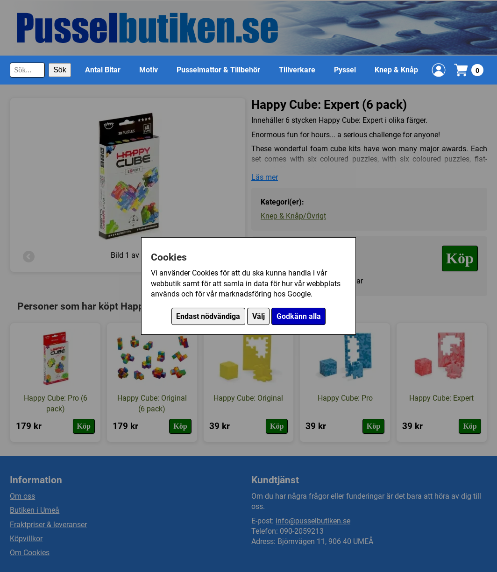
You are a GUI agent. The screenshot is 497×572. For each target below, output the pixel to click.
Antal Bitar (103, 69)
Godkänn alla (299, 316)
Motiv (148, 69)
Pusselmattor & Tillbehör (218, 69)
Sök (59, 70)
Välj (258, 316)
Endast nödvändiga (208, 316)
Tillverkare (297, 69)
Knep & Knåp (396, 69)
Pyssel (345, 69)
